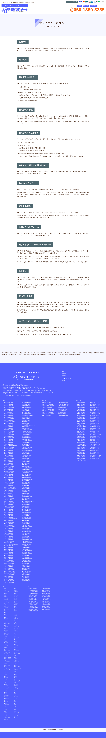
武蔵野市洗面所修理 (26, 541)
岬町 (5, 711)
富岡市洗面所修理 (26, 404)
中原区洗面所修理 (8, 491)
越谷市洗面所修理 (26, 476)
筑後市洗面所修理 (33, 598)
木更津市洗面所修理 (26, 437)
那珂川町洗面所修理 (9, 582)
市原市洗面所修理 (26, 560)
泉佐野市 (6, 687)
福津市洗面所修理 (33, 588)
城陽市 (6, 625)
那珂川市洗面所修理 (33, 611)
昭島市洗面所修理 (8, 555)
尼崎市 (6, 614)
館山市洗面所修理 (8, 402)
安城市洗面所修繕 (94, 431)
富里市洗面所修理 (26, 503)
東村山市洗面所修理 (26, 512)
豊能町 (16, 604)
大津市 (16, 685)
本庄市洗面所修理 (26, 549)
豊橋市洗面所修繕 (94, 425)
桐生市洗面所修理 (26, 511)
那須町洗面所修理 (26, 581)
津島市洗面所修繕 (81, 450)
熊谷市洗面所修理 (26, 483)
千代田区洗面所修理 (9, 522)
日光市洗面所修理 (26, 566)
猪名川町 (16, 638)
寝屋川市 (16, 717)
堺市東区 (16, 690)
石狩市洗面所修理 (62, 412)
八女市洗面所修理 (46, 588)
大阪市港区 (7, 682)
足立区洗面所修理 (26, 423)
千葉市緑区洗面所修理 (27, 447)
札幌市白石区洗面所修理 (48, 409)
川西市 (6, 706)
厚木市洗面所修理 (8, 539)
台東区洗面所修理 (26, 456)
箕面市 (6, 642)
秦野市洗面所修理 (26, 552)
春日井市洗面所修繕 (95, 437)
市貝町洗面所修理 (26, 576)
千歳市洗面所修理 (62, 407)
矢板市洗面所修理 (26, 569)
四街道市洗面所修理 (9, 458)
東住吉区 (16, 655)
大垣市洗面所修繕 (94, 420)
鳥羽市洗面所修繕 (81, 444)
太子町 (6, 679)
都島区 (6, 666)
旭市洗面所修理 (8, 412)
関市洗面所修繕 (80, 431)
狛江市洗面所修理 (8, 444)
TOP (63, 371)
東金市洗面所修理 (26, 555)
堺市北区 (16, 669)
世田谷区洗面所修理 (9, 482)
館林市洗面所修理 (8, 429)
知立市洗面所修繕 (81, 441)
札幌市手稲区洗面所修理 (63, 404)
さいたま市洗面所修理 (27, 468)
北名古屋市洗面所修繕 (95, 434)
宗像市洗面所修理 (46, 590)
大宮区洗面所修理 (26, 530)
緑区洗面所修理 (8, 542)
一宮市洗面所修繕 (94, 407)
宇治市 (6, 709)
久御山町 (6, 598)
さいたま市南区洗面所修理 (28, 501)
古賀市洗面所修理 (46, 609)
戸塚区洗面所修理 (8, 485)
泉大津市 (6, 692)
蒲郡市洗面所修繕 (81, 448)
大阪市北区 (7, 704)
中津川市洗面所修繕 (95, 413)
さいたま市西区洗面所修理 (10, 518)
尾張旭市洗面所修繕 (95, 444)
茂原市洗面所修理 (8, 552)
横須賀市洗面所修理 (9, 561)
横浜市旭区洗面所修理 (27, 433)
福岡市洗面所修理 (46, 595)
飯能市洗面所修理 (26, 418)
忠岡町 (6, 703)
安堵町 (16, 716)
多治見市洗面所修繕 (95, 426)
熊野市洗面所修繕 (94, 418)
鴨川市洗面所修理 (8, 410)
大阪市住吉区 (7, 657)
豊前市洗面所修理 (46, 603)
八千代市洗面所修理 (26, 557)
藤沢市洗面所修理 (8, 406)
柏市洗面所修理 (8, 493)
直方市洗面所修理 (33, 599)
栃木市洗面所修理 (8, 565)
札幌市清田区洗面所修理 (48, 413)
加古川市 (16, 631)
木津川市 (6, 591)
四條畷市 (16, 684)
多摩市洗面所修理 (26, 421)
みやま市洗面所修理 (46, 593)
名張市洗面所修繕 (94, 439)
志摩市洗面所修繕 (94, 442)
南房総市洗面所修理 (9, 471)
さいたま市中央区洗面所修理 (11, 544)
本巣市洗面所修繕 (81, 404)
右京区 (16, 646)
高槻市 (6, 611)
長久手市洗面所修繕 (81, 426)
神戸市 (6, 638)
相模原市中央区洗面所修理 (10, 445)
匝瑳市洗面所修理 (8, 477)
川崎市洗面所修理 (26, 514)
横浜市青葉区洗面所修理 (27, 471)
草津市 (16, 622)
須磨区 (6, 719)
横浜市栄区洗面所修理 (27, 429)
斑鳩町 (16, 596)
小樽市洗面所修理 (46, 415)
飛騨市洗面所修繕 (81, 456)
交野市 (16, 695)
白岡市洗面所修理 (8, 423)
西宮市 (16, 591)
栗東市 (6, 599)
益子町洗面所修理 (26, 574)
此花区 (16, 607)
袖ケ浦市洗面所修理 (26, 477)
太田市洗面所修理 (26, 442)
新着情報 (64, 373)
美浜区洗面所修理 (8, 469)
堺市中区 (16, 661)
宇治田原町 (17, 654)
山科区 (16, 673)
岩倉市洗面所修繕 (94, 433)
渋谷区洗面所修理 (8, 417)
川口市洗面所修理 (8, 472)
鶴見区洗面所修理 (26, 469)
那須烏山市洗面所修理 (9, 573)
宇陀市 (16, 660)
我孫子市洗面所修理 (9, 498)
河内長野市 (17, 666)
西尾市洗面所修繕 (94, 441)
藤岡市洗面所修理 (8, 547)
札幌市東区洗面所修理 (63, 406)
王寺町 (6, 663)
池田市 (6, 590)
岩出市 (6, 681)
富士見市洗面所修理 (9, 431)
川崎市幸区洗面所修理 (27, 542)
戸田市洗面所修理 (8, 428)
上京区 (6, 714)
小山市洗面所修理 (8, 568)
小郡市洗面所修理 (33, 606)
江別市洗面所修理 (62, 410)
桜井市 (16, 633)
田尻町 (6, 684)
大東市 (6, 626)
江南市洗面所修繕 (81, 453)
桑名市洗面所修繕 (94, 423)
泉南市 (6, 604)
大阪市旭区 (17, 706)
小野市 (16, 644)
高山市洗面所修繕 (94, 436)
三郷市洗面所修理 (26, 417)
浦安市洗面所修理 (26, 428)
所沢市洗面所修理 (8, 560)
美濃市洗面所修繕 (81, 442)
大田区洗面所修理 (26, 547)
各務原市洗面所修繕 (81, 445)
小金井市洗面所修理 (26, 431)
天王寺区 (16, 634)
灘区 (15, 704)
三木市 (16, 714)
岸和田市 (16, 636)
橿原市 (16, 630)
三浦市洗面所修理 (26, 506)
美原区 (16, 601)
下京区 (16, 698)
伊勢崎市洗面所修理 (9, 466)
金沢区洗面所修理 (26, 507)
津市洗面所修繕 (80, 436)
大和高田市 (7, 650)
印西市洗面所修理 (26, 460)
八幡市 (6, 660)
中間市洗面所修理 (46, 598)
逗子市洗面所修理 (8, 514)
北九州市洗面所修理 (33, 603)
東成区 (6, 646)
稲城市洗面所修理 (8, 439)
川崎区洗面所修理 (26, 525)
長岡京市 (16, 671)
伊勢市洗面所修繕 (94, 453)
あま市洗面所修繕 (94, 402)
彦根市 (6, 607)
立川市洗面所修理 (26, 436)
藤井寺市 (6, 698)
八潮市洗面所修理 (26, 461)
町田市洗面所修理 (8, 450)
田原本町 (16, 639)
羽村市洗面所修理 (8, 455)
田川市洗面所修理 (46, 596)
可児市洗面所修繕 (81, 402)
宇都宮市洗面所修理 (9, 563)
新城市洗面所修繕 (94, 415)
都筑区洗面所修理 (26, 444)
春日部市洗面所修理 (26, 509)
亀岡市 (6, 628)
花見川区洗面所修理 (9, 447)
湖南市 (16, 588)
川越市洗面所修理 (8, 460)
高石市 (16, 611)
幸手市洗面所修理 (26, 453)
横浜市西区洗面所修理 (27, 450)
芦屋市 (16, 665)
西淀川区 (6, 609)
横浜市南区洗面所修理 (27, 553)
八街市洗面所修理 (26, 523)
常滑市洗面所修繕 (81, 458)
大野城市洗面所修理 (33, 593)
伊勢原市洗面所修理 (9, 541)
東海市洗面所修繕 (81, 413)
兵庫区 (6, 631)
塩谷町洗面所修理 (26, 579)
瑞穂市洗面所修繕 (81, 417)
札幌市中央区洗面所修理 (48, 410)
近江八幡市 (17, 603)
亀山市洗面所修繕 (81, 423)
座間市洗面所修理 (8, 420)
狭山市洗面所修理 (8, 433)
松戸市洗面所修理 (26, 522)
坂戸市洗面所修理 (8, 479)
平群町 (16, 614)
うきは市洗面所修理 (33, 591)
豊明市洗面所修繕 (94, 409)
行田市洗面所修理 (8, 495)
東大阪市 (6, 655)
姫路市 (16, 593)
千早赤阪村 (7, 669)
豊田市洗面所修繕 (94, 448)
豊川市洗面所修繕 (94, 417)
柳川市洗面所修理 (46, 607)
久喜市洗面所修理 (8, 474)
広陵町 (16, 590)
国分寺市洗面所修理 (9, 437)
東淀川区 (16, 647)
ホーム (3, 15)
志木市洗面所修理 (8, 530)
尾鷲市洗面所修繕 (81, 452)
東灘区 (6, 690)
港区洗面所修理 (25, 426)
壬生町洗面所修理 (26, 577)
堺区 (15, 682)
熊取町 (16, 618)
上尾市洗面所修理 (8, 557)
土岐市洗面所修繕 (94, 447)
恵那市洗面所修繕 (81, 455)
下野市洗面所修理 (26, 573)
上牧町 (16, 689)
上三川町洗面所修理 (9, 574)
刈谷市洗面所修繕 (81, 409)
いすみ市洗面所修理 (9, 407)
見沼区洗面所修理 (26, 533)
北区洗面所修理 (8, 499)
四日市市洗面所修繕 (95, 428)
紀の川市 (6, 633)
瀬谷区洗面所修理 (26, 498)
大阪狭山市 (7, 717)
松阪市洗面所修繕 (81, 407)
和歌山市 (16, 626)
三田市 (16, 657)
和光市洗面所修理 (8, 468)
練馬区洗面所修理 (26, 538)
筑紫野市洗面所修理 (33, 607)
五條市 (16, 663)
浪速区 (16, 641)
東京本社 (64, 380)
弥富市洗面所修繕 (81, 437)
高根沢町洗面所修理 (9, 581)
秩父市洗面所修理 (26, 520)
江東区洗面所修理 (26, 445)
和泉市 (6, 639)
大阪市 (16, 617)
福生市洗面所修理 (26, 463)
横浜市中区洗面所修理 (9, 526)
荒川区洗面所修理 (26, 482)
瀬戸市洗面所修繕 (81, 434)
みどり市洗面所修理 (26, 474)
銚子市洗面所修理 (8, 415)
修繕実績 (64, 376)
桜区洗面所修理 (25, 452)
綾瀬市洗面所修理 (26, 528)
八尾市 (6, 685)
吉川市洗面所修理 (26, 504)
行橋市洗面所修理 (33, 596)
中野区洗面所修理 (8, 453)
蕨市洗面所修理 (25, 409)
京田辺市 (6, 606)
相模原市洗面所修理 (26, 531)
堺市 (15, 620)
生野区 (6, 673)
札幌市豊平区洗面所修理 (63, 415)
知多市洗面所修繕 (94, 421)
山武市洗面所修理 (26, 434)
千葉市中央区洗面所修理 (10, 488)
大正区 (16, 623)
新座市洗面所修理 (8, 534)
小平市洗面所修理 (8, 509)
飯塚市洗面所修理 (46, 606)
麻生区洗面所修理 (26, 412)
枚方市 (6, 689)
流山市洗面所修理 (8, 511)
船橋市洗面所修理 (8, 501)
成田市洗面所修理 (8, 531)
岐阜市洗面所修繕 (94, 410)
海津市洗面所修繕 (81, 415)
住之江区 (16, 615)
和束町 (16, 708)
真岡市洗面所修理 (26, 568)
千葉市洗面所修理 (8, 480)
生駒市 (6, 593)
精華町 (6, 647)
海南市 (16, 606)
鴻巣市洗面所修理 (8, 456)
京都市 (16, 598)
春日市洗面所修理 (33, 609)
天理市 (16, 709)
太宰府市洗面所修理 (46, 604)
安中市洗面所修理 (8, 528)
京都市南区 (17, 650)
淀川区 (6, 696)
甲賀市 (6, 622)
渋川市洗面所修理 (26, 536)
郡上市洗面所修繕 (81, 418)
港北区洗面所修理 (26, 464)
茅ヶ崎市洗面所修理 (26, 561)
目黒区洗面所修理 (26, 515)
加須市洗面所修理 (8, 464)
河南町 (16, 676)
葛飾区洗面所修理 (26, 485)
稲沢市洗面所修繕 (94, 445)
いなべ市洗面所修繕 (81, 460)
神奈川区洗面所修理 (9, 418)
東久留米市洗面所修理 (9, 487)
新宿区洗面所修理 (8, 553)
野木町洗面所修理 (8, 579)
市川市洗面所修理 (8, 538)
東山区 (16, 642)
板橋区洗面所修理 (26, 410)
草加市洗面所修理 (8, 404)
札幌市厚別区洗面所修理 (48, 406)
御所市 (6, 693)
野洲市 (6, 595)
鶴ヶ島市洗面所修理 (26, 544)
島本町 (16, 696)
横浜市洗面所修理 (8, 558)
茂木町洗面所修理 (8, 576)
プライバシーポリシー (10, 15)
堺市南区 (16, 628)
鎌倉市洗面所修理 (8, 512)
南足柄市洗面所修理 (26, 517)
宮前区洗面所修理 (26, 480)
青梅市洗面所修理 (8, 490)
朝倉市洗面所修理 (33, 601)
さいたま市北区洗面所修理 (28, 425)
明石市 (6, 617)
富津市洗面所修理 (8, 517)
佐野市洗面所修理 (26, 565)
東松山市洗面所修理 (26, 402)
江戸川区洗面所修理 (9, 434)
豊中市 (6, 588)
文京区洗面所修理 (26, 488)
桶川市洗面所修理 (8, 504)
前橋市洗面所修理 (8, 463)
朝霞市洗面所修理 (8, 448)
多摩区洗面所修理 (8, 409)
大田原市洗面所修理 (9, 569)
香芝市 (16, 679)
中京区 (16, 625)
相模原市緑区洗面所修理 (27, 415)
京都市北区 (7, 652)
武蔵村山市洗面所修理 (27, 526)
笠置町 (16, 599)
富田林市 (6, 695)
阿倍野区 (6, 701)
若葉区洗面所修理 (26, 499)
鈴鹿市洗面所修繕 (94, 429)
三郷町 (6, 636)
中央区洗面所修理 (26, 458)
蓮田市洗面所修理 (8, 536)
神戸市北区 (17, 681)
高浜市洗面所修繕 (94, 458)
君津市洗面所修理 (26, 439)
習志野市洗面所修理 (9, 506)
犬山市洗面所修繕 (81, 412)
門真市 (16, 692)
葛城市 (6, 641)
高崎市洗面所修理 (8, 520)
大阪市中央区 (7, 658)
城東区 (6, 601)
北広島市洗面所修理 (47, 407)
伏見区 (6, 615)
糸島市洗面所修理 (46, 591)
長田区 (16, 687)
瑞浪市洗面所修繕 (81, 447)
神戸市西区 (7, 661)
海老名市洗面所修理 (26, 518)
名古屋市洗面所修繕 (95, 404)
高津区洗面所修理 (26, 406)
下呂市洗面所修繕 (81, 406)
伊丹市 (16, 674)
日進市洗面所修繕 (81, 433)
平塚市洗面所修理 (8, 533)
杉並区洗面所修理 (8, 426)
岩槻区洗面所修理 (26, 534)
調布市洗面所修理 (8, 442)
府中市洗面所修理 (26, 472)
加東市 (6, 620)
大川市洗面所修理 (33, 595)
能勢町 (6, 596)
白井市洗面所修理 (8, 523)
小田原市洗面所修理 (26, 455)
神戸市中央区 (17, 668)
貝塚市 (6, 671)
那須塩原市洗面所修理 (9, 571)
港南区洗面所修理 (8, 546)
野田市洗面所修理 (26, 490)
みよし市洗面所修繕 (95, 456)
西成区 (6, 630)
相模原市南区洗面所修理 (27, 479)
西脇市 (6, 618)
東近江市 (16, 712)
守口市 (16, 701)
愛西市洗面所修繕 (94, 450)
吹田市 (6, 612)
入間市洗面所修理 (26, 466)
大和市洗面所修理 (8, 461)
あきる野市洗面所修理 (27, 539)
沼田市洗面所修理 (8, 525)
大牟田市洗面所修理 (46, 599)
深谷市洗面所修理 (8, 452)
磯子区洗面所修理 (26, 448)
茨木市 (16, 693)
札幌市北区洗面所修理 (47, 404)
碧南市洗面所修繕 (94, 452)
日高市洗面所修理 (26, 420)
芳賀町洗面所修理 (8, 577)
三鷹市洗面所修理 (8, 507)
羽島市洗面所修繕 (94, 406)
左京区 (16, 652)
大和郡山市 (7, 623)
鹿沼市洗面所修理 (8, 566)
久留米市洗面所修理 (33, 590)
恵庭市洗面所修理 (62, 413)
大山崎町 (6, 603)
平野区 (6, 644)
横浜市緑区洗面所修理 (27, 496)
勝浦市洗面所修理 (8, 441)
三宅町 (16, 658)
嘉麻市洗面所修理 (33, 604)
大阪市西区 (7, 665)
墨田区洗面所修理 (8, 436)
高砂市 (16, 703)
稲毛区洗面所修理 (8, 413)
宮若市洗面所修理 (46, 601)
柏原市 (6, 716)
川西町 (6, 674)
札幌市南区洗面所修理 (47, 412)
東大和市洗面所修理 (26, 413)
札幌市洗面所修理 (46, 402)
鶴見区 (16, 677)
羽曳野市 (6, 668)
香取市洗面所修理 (8, 550)
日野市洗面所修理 (8, 515)
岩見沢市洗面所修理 (62, 409)
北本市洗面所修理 (26, 495)
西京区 (6, 712)
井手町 (16, 700)
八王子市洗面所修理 (26, 487)
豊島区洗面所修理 (8, 476)
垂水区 (6, 654)
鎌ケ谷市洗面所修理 (26, 407)
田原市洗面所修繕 (81, 428)
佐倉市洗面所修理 (26, 491)
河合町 (6, 700)
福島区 (16, 595)
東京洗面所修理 (25, 546)
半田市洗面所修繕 (81, 439)
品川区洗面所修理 (8, 483)
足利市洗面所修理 (26, 563)
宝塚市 (16, 612)
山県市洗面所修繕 (81, 420)
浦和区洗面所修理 (26, 493)
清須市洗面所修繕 (81, 425)
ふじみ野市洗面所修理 (27, 441)
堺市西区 (6, 708)
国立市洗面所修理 (8, 549)
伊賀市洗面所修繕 (81, 421)
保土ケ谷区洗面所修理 (27, 550)
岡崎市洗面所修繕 (81, 429)
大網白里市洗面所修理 (27, 558)
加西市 (16, 649)
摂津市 (16, 609)
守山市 (6, 677)
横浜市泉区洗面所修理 (9, 421)
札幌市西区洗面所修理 (63, 402)
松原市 (16, 711)
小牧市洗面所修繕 (81, 410)
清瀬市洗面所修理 (8, 496)
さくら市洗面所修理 (26, 571)
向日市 (6, 634)
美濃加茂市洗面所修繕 (95, 455)
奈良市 (6, 649)
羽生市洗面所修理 (8, 425)
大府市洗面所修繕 (94, 412)
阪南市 (6, 676)
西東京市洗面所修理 (9, 503)
